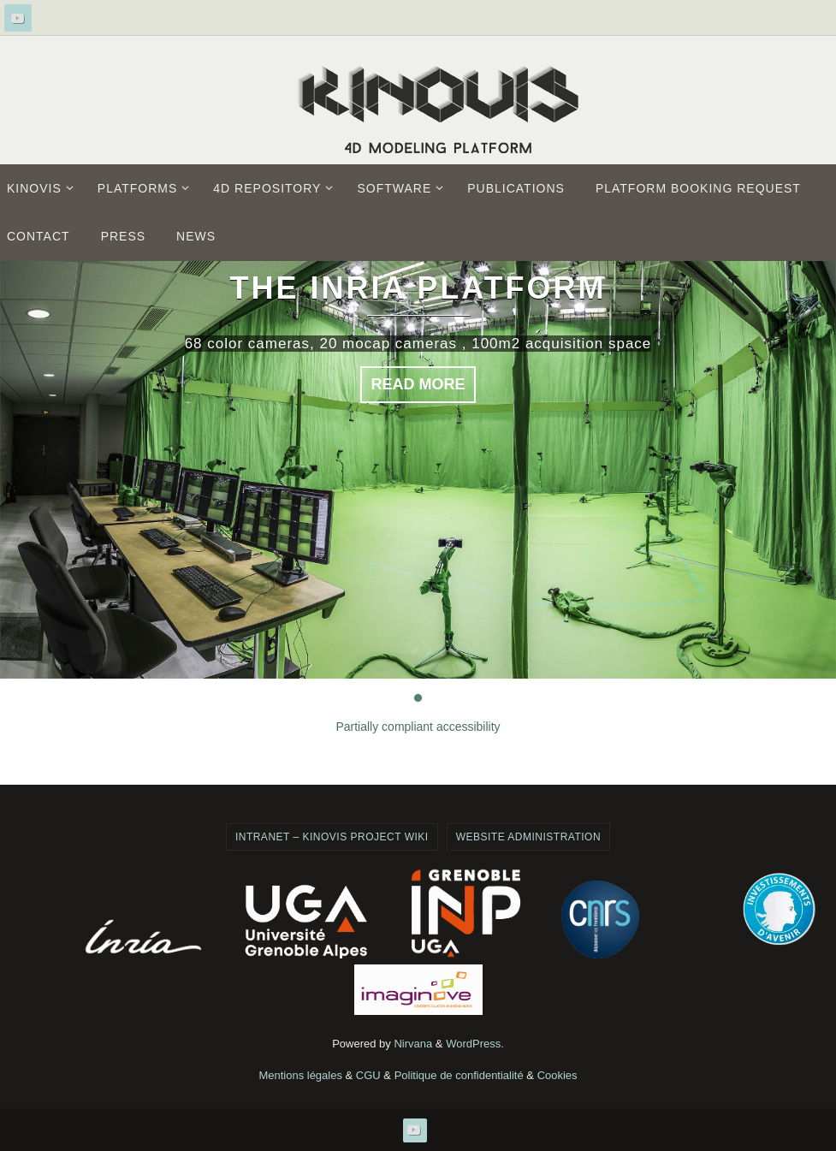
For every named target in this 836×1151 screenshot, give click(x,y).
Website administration (528, 837)
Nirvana (413, 1043)
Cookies (557, 1075)
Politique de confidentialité (459, 1075)
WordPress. (475, 1043)
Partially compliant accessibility (417, 726)
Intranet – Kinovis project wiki (332, 837)
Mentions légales (300, 1075)
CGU (368, 1075)
